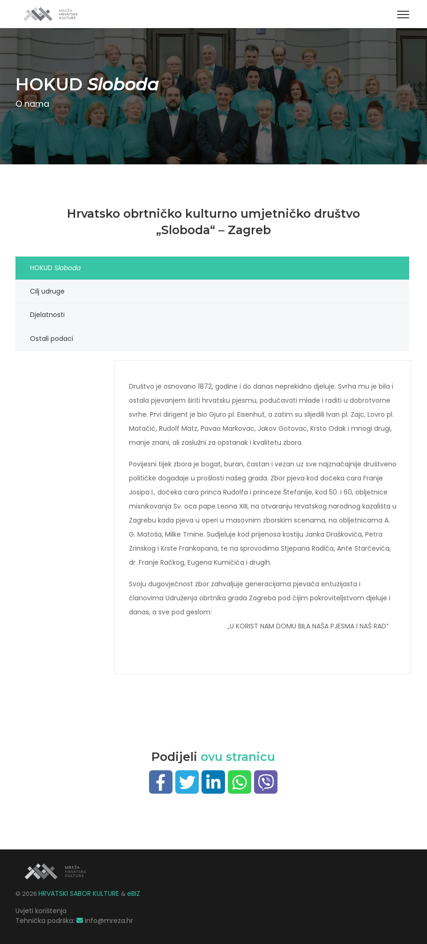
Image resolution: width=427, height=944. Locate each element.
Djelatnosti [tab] (47, 314)
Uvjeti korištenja (41, 910)
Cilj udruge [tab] (47, 291)
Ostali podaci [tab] (51, 338)
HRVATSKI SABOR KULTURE (79, 893)
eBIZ (133, 893)
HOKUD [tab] (56, 268)
